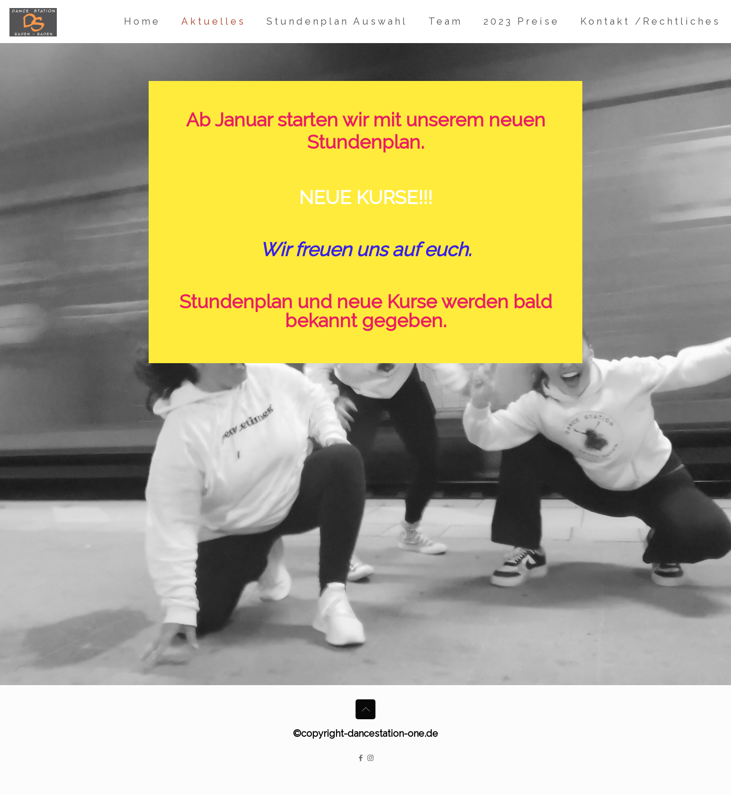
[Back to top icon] (365, 709)
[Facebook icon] (360, 758)
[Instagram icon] (370, 758)
